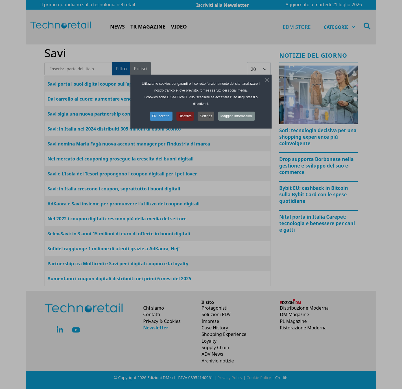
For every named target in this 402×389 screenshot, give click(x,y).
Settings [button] (206, 116)
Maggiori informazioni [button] (236, 116)
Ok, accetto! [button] (161, 116)
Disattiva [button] (185, 116)
